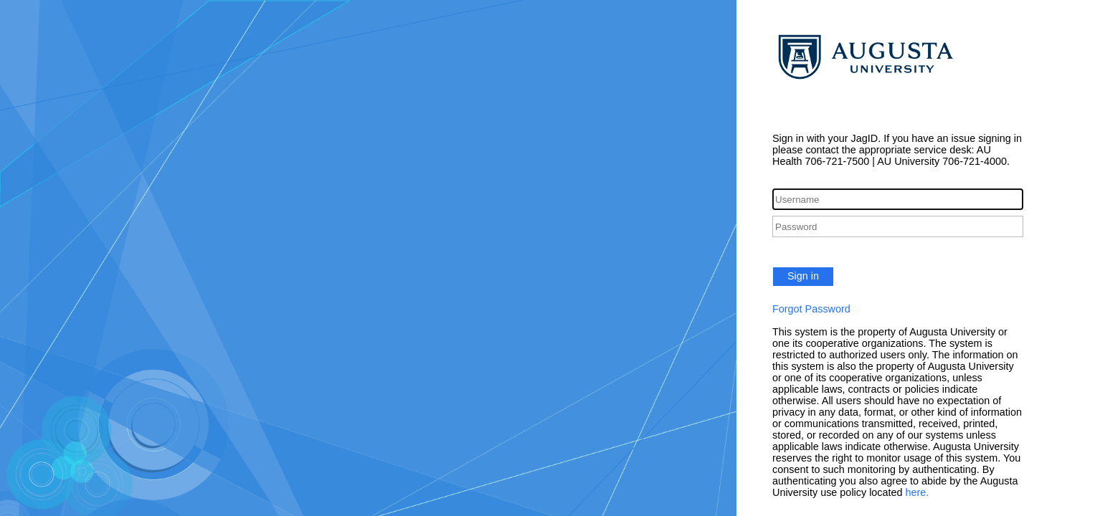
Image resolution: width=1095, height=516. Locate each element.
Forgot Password (811, 309)
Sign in (803, 276)
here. (917, 492)
